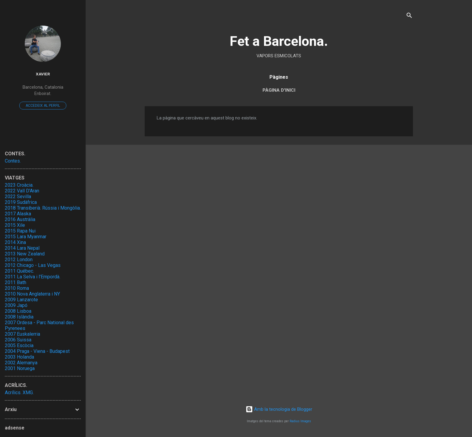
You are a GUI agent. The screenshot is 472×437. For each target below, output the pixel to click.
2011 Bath (15, 282)
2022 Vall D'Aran (22, 191)
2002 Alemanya (21, 363)
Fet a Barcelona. (279, 41)
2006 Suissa (18, 340)
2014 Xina (15, 242)
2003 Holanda (19, 357)
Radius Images (300, 421)
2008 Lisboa (18, 311)
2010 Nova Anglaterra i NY (32, 294)
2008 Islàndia (19, 317)
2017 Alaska (18, 214)
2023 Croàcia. (19, 185)
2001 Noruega (20, 368)
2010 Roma (17, 288)
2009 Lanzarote (21, 299)
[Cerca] (409, 16)
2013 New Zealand (25, 254)
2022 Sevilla (18, 196)
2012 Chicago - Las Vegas (33, 265)
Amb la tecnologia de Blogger (279, 409)
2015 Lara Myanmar (25, 236)
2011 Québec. (19, 271)
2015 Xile (15, 225)
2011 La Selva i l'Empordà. (32, 277)
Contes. (13, 161)
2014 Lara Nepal (22, 248)
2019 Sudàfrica (21, 202)
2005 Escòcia (19, 345)
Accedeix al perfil (43, 105)
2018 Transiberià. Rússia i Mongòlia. (43, 208)
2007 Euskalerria (22, 334)
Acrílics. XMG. (19, 392)
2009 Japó (16, 305)
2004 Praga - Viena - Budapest (37, 351)
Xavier (43, 73)
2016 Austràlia (20, 219)
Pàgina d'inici (279, 90)
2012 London (19, 259)
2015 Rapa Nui (20, 231)
